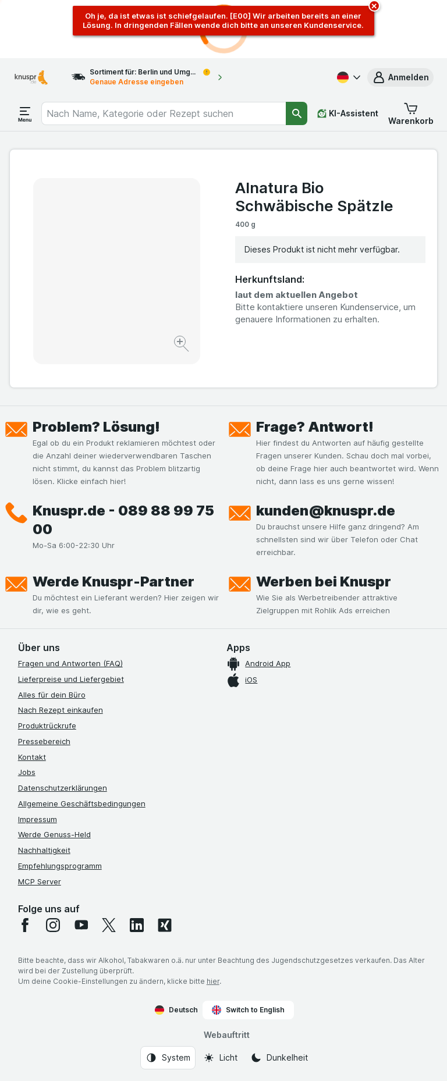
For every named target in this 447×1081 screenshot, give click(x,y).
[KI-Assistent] (348, 113)
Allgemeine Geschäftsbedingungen (82, 803)
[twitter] (109, 925)
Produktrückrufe (47, 725)
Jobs (27, 772)
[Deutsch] (347, 77)
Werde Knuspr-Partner (113, 581)
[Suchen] (296, 113)
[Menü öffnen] (25, 113)
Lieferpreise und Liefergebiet (71, 679)
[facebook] (25, 925)
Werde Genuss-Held (54, 834)
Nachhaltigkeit (44, 850)
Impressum (37, 819)
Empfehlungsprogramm (60, 865)
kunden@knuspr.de (325, 510)
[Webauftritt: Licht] (220, 1057)
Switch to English (248, 1010)
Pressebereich (44, 741)
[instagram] (53, 925)
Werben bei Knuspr (323, 581)
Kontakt (32, 757)
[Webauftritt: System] (168, 1057)
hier (213, 981)
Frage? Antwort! (315, 426)
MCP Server (39, 881)
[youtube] (81, 925)
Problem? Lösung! (96, 426)
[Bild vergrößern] (182, 345)
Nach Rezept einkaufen (60, 709)
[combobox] (163, 113)
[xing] (165, 925)
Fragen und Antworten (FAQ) (70, 663)
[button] (400, 77)
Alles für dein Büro (52, 694)
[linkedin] (137, 925)
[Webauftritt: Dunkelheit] (279, 1057)
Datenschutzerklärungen (62, 787)
